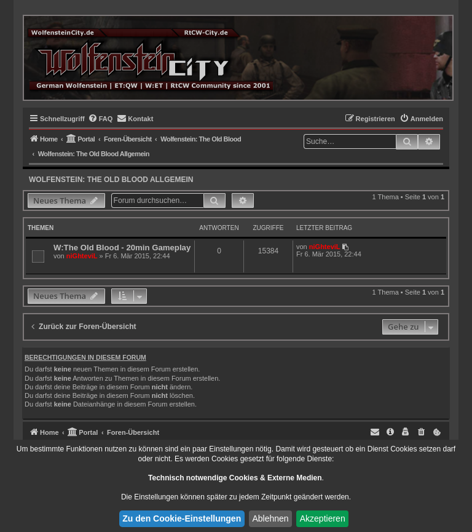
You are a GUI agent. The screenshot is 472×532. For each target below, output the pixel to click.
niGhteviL (82, 256)
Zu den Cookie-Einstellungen (181, 518)
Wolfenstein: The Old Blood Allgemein (111, 179)
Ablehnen (270, 518)
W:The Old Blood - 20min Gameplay (122, 247)
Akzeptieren (322, 518)
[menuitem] (100, 118)
